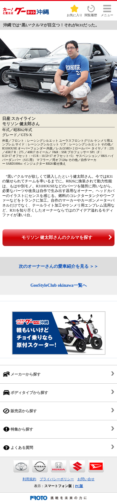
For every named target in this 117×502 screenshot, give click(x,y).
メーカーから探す (22, 374)
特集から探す (18, 429)
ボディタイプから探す (25, 392)
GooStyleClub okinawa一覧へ (58, 285)
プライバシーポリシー (57, 479)
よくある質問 (18, 447)
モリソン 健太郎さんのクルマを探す (57, 237)
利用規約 (29, 479)
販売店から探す (20, 410)
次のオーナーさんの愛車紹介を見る (54, 266)
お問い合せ (86, 479)
